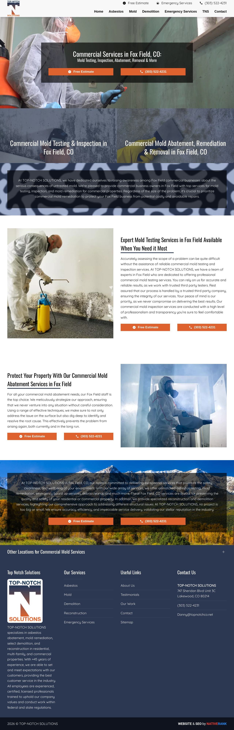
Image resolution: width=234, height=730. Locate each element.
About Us (128, 585)
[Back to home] (13, 8)
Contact (220, 11)
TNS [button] (205, 11)
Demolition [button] (150, 11)
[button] (174, 3)
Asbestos (71, 585)
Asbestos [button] (116, 11)
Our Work (128, 604)
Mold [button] (133, 11)
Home (98, 11)
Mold (67, 595)
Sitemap (127, 622)
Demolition (72, 604)
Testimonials (130, 595)
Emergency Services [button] (181, 11)
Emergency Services (79, 622)
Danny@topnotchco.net (195, 614)
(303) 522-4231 (188, 605)
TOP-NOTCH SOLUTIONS (196, 585)
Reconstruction (75, 613)
